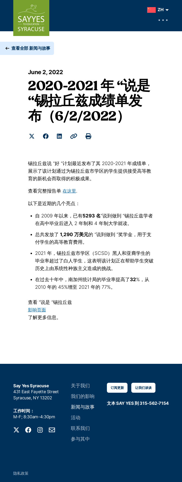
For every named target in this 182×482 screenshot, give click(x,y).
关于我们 (80, 385)
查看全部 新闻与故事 (30, 52)
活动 (76, 416)
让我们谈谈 (143, 387)
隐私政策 (20, 471)
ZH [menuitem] (161, 9)
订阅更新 (117, 387)
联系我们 (80, 426)
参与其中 (80, 437)
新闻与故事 (82, 406)
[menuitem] (157, 10)
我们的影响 (82, 395)
